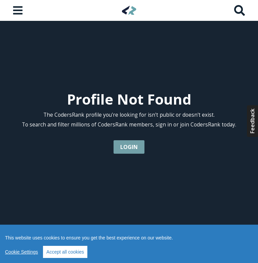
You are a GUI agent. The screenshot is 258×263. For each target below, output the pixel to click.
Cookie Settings (21, 252)
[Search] (239, 10)
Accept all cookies (65, 252)
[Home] (129, 10)
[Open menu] (18, 10)
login (129, 147)
